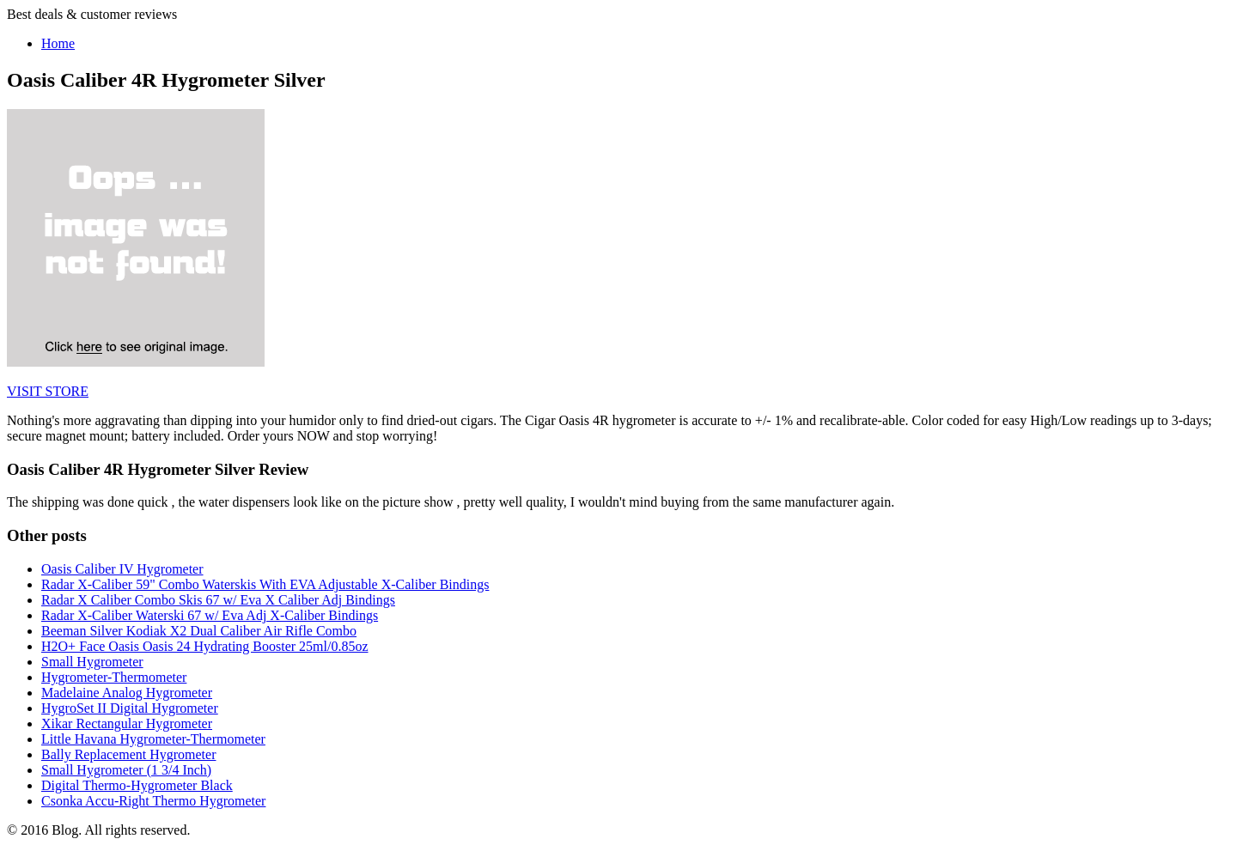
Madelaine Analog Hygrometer (126, 692)
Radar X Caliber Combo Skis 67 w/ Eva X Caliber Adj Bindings (218, 600)
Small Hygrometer (92, 661)
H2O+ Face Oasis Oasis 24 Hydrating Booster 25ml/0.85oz (205, 646)
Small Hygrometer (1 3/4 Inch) (126, 770)
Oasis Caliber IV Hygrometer (122, 569)
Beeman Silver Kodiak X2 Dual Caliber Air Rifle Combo (198, 630)
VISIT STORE (47, 391)
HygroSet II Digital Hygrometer (129, 708)
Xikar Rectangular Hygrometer (126, 723)
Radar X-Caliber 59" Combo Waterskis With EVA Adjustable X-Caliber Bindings (265, 584)
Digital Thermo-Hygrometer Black (137, 785)
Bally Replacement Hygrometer (128, 754)
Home (58, 43)
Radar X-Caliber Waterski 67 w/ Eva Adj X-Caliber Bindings (209, 615)
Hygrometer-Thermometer (113, 677)
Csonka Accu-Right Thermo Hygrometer (153, 800)
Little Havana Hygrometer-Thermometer (153, 739)
